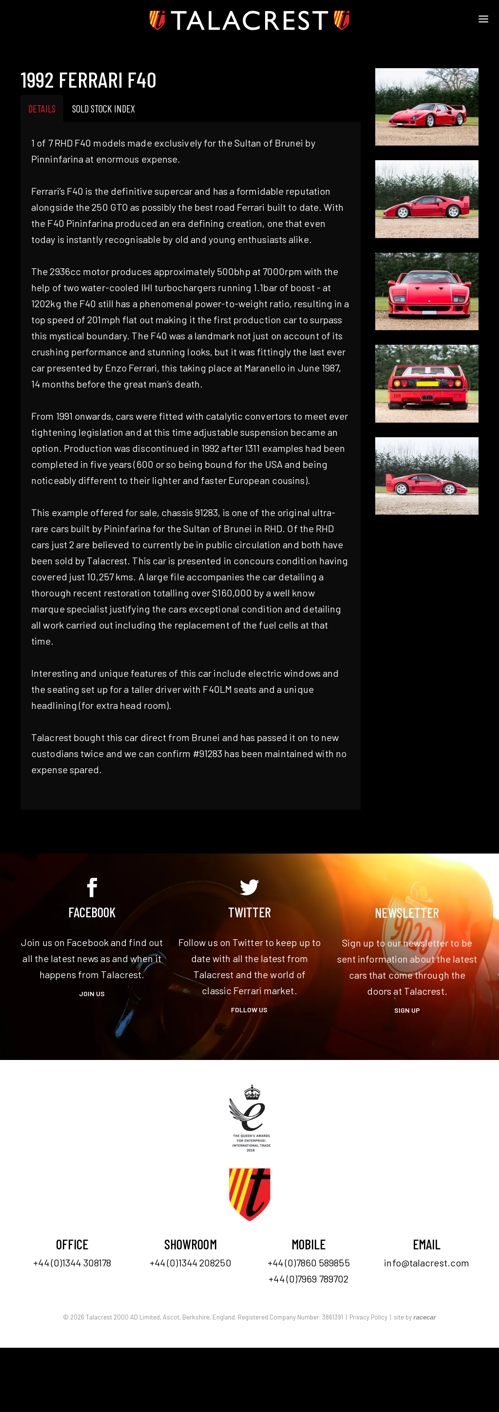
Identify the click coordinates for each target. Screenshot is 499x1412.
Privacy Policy (368, 1317)
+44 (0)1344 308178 (72, 1262)
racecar (424, 1317)
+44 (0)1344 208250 (190, 1262)
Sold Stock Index (103, 108)
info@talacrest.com (426, 1262)
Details (42, 108)
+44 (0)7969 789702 (308, 1278)
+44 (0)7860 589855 (309, 1262)
